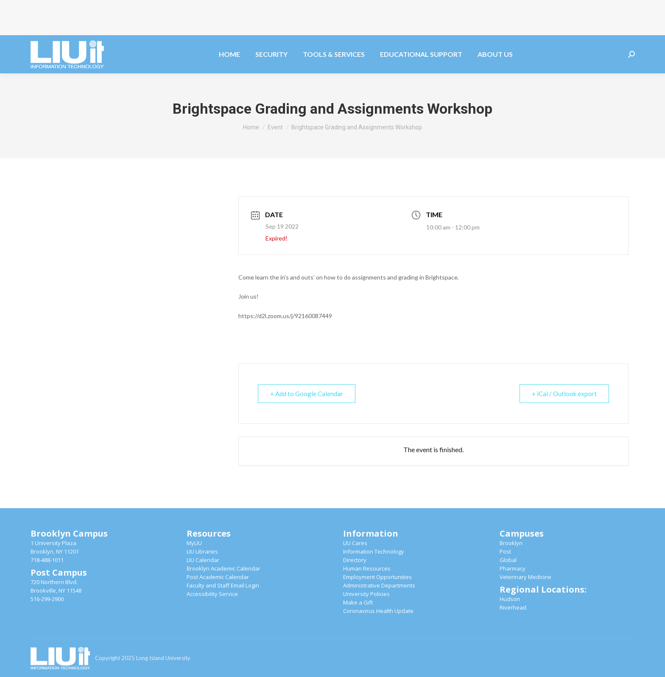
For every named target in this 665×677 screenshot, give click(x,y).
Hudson (510, 599)
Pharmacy (512, 568)
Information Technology (373, 551)
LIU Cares (355, 543)
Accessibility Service (212, 594)
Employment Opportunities (377, 577)
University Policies (366, 594)
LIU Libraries (202, 551)
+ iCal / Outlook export (564, 393)
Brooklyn (511, 543)
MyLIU (194, 543)
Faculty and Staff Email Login (223, 585)
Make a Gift (358, 602)
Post (505, 551)
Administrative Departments (379, 585)
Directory (354, 560)
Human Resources (367, 568)
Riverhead (513, 607)
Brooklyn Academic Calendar (223, 568)
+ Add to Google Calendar (306, 393)
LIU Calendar (203, 560)
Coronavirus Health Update (378, 611)
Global (508, 560)
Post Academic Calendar (218, 577)
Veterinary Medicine (525, 577)
